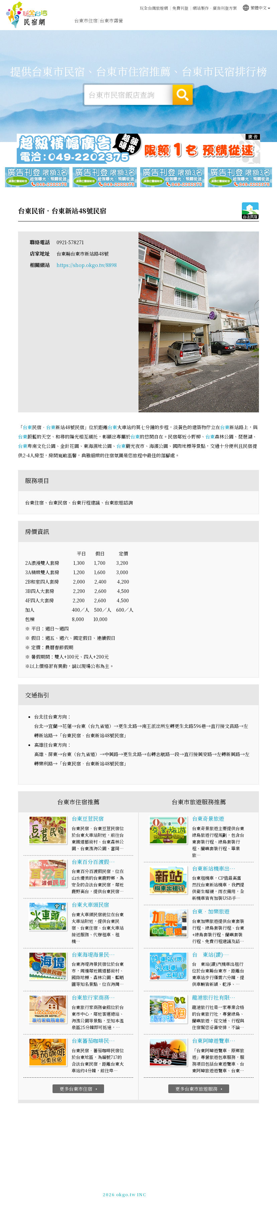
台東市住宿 (86, 20)
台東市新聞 (213, 21)
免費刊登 (180, 8)
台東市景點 (238, 22)
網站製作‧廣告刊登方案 (215, 8)
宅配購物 (261, 23)
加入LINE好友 (164, 1192)
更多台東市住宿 (79, 1088)
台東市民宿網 (27, 15)
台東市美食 (162, 20)
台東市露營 (111, 20)
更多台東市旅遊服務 (199, 1088)
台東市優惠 (187, 21)
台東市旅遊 (137, 20)
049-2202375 (132, 1192)
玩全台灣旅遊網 (154, 8)
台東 (27, 427)
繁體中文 (256, 7)
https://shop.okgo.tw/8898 (87, 265)
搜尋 (183, 95)
